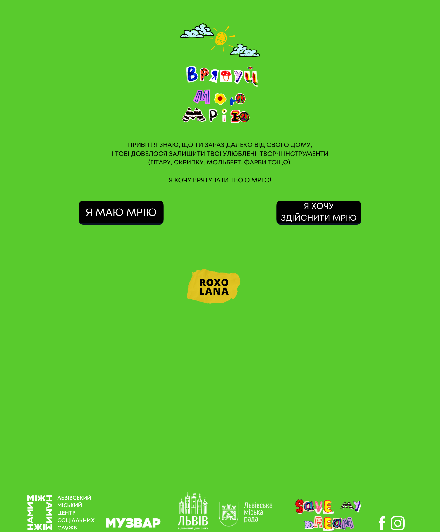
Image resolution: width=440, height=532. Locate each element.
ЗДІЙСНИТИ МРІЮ (319, 218)
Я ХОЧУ (319, 206)
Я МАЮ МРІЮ (121, 213)
